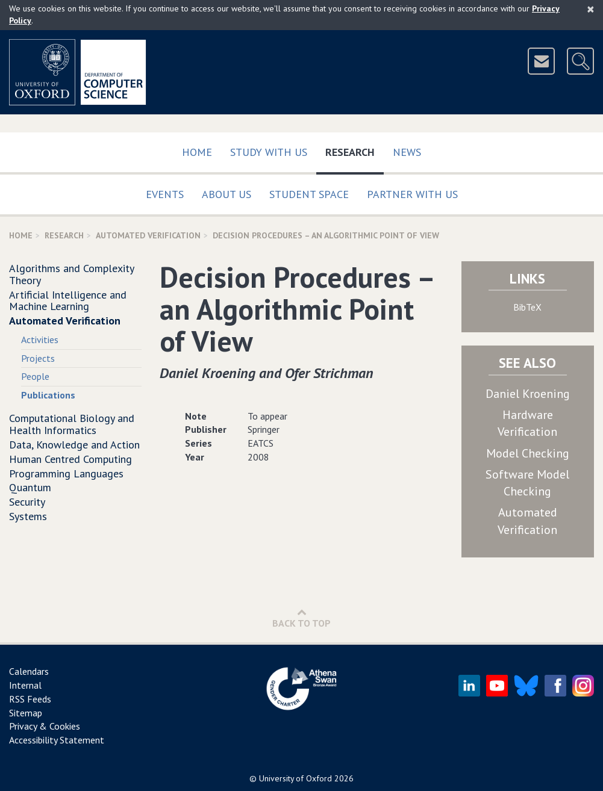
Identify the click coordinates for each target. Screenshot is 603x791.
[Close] (591, 9)
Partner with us (412, 194)
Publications (48, 395)
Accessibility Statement (56, 740)
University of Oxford (295, 778)
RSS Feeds (30, 699)
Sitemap (25, 713)
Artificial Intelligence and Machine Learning (68, 301)
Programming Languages (66, 473)
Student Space (309, 194)
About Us (226, 194)
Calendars (29, 671)
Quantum (30, 487)
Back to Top (301, 618)
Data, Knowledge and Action (74, 444)
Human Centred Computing (70, 459)
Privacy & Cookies (44, 726)
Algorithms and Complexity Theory (71, 274)
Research (354, 149)
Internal (25, 685)
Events (165, 194)
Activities (39, 339)
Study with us (268, 152)
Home (197, 152)
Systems (28, 516)
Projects (38, 358)
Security (27, 502)
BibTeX (527, 307)
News (407, 152)
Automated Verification (148, 235)
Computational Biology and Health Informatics (71, 424)
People (35, 376)
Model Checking (527, 453)
